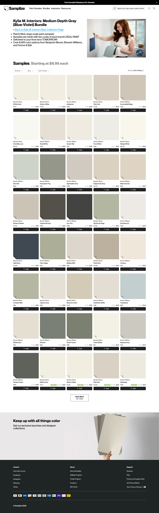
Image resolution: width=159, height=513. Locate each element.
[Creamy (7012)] (133, 246)
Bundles (46, 8)
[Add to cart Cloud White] (106, 348)
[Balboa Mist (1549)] (79, 246)
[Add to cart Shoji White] (52, 150)
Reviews (130, 471)
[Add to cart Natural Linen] (133, 190)
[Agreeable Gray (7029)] (79, 167)
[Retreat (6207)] (53, 326)
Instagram (16, 479)
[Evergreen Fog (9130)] (53, 167)
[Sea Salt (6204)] (26, 167)
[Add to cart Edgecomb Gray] (106, 190)
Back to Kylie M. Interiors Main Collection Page (39, 29)
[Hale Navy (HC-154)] (26, 246)
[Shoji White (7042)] (53, 127)
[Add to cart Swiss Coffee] (52, 110)
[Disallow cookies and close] (156, 2)
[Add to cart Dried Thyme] (79, 348)
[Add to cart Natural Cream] (79, 309)
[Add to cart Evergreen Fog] (52, 190)
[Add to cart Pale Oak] (106, 110)
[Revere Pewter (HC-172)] (26, 207)
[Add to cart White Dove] (25, 110)
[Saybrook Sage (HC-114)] (106, 207)
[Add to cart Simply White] (133, 150)
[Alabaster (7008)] (79, 87)
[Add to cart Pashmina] (106, 269)
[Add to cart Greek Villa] (79, 150)
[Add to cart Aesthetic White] (106, 309)
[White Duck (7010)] (26, 326)
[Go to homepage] (14, 8)
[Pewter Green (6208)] (26, 365)
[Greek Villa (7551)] (79, 127)
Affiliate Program (76, 475)
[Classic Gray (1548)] (53, 286)
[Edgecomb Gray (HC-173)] (106, 167)
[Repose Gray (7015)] (133, 326)
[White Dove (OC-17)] (26, 87)
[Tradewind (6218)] (133, 286)
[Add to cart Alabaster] (79, 110)
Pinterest (16, 483)
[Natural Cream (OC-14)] (79, 286)
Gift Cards (73, 487)
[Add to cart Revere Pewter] (25, 229)
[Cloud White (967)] (106, 326)
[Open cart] (154, 8)
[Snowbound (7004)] (133, 207)
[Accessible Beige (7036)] (133, 87)
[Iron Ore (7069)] (79, 207)
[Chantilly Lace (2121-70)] (26, 127)
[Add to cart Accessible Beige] (133, 110)
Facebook (16, 475)
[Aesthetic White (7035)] (106, 286)
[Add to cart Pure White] (106, 150)
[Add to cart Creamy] (133, 269)
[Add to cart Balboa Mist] (79, 269)
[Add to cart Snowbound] (133, 229)
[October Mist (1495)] (26, 286)
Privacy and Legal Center (136, 479)
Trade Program (75, 479)
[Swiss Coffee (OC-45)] (53, 87)
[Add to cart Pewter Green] (25, 388)
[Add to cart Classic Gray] (52, 309)
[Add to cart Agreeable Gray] (79, 190)
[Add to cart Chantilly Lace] (25, 150)
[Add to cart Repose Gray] (133, 348)
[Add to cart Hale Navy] (25, 269)
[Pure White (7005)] (106, 127)
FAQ (128, 475)
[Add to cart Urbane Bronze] (52, 229)
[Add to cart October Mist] (25, 309)
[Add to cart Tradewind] (133, 309)
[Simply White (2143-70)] (133, 127)
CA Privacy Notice (133, 483)
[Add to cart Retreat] (52, 348)
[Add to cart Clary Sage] (52, 269)
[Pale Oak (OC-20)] (106, 87)
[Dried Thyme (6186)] (79, 326)
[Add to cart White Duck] (25, 348)
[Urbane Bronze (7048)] (53, 207)
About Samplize (75, 471)
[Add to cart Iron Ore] (79, 229)
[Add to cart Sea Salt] (25, 190)
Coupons (73, 483)
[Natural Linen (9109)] (133, 167)
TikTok (15, 487)
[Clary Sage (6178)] (53, 246)
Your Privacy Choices (136, 487)
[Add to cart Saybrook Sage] (106, 229)
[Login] (149, 8)
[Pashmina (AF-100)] (106, 246)
